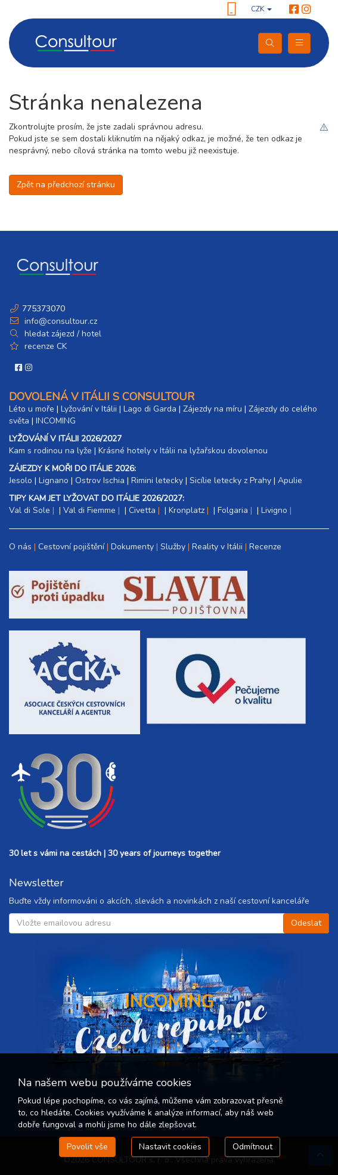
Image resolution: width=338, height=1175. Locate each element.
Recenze (265, 546)
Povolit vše (87, 1146)
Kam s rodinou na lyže (50, 450)
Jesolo (20, 480)
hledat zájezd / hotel (62, 333)
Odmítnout (252, 1146)
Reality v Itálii (217, 546)
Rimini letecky (157, 480)
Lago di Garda (149, 409)
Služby (172, 546)
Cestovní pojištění (71, 546)
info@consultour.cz (59, 321)
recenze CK (45, 346)
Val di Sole (29, 510)
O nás (20, 546)
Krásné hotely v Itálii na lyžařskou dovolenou (183, 450)
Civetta (142, 510)
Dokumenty (132, 546)
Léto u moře (31, 409)
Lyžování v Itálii (89, 409)
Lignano (54, 480)
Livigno (274, 510)
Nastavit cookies (170, 1146)
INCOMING (56, 420)
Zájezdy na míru (212, 409)
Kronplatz (186, 510)
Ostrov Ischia (100, 480)
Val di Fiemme (89, 510)
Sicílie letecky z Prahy (230, 480)
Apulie (290, 480)
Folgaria (233, 510)
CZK (261, 9)
